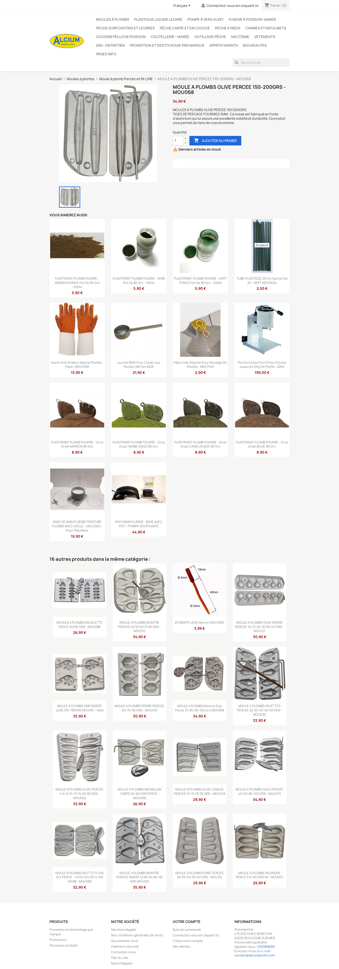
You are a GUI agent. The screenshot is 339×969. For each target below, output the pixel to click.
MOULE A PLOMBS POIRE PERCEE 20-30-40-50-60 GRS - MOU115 (199, 875)
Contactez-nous (123, 952)
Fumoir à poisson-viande (252, 19)
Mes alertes (181, 946)
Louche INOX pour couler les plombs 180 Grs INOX (138, 364)
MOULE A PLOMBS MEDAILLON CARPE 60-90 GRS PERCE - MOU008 (139, 793)
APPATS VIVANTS (223, 45)
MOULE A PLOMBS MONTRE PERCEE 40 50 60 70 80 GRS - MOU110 (139, 626)
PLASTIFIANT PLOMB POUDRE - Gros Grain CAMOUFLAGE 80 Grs (200, 444)
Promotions (58, 940)
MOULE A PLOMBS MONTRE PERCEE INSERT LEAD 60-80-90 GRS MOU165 (139, 877)
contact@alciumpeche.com (254, 955)
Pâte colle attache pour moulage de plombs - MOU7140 (200, 364)
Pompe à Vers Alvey (205, 19)
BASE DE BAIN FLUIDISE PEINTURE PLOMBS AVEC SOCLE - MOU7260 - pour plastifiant (77, 526)
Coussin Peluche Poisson (121, 36)
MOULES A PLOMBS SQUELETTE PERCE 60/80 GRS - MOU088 (79, 624)
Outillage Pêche (210, 36)
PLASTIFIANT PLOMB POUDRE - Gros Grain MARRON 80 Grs (77, 444)
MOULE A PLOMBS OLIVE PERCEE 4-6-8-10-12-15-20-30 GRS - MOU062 (80, 793)
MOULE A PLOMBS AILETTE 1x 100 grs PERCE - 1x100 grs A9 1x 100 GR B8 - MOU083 (79, 877)
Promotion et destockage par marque (167, 45)
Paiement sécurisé (125, 946)
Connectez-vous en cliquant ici (196, 935)
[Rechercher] (260, 62)
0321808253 (266, 947)
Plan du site (119, 958)
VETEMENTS (264, 36)
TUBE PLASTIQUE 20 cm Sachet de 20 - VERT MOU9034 (262, 280)
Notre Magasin (122, 963)
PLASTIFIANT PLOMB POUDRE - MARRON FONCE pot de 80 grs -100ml (77, 282)
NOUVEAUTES (255, 45)
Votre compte (186, 921)
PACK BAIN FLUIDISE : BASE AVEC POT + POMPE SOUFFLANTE (138, 524)
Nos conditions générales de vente (137, 935)
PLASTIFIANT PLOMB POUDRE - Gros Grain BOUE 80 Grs (262, 444)
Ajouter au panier (215, 140)
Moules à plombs (112, 19)
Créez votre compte (188, 941)
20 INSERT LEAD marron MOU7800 (199, 622)
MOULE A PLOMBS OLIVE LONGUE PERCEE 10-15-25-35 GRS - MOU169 (199, 791)
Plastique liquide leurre (158, 19)
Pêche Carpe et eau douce (185, 28)
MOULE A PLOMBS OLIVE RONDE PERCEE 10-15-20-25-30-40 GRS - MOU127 (259, 626)
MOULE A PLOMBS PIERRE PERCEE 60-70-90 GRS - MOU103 (140, 708)
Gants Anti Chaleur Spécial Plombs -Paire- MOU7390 (77, 364)
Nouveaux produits (64, 945)
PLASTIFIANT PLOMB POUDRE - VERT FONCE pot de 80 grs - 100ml (200, 280)
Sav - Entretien (110, 45)
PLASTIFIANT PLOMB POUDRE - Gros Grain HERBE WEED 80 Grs (139, 444)
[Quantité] (178, 140)
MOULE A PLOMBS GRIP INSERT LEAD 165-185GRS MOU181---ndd (79, 708)
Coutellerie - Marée (170, 36)
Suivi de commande (187, 930)
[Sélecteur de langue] (182, 5)
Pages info (106, 54)
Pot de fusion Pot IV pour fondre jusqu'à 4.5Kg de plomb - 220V (262, 364)
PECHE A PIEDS (227, 28)
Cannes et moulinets (265, 28)
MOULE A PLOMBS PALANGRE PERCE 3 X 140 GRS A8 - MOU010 (259, 875)
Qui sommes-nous (124, 941)
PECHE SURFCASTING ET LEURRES (125, 28)
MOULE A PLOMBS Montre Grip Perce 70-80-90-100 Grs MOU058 (199, 708)
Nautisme (240, 36)
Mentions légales (123, 930)
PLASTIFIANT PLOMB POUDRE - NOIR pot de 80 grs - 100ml (139, 280)
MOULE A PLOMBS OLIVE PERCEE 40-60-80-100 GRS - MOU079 (259, 791)
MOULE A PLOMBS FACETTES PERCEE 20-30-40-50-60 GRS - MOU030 (259, 710)
